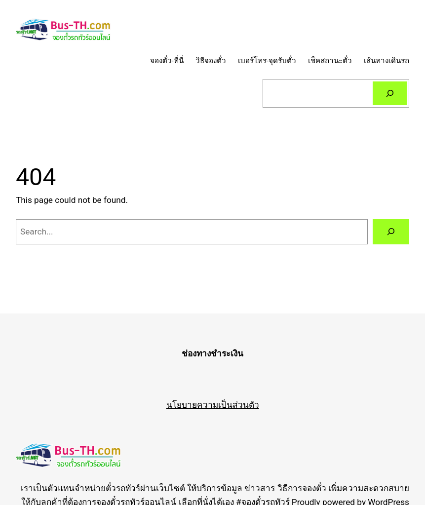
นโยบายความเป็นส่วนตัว (212, 405)
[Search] (390, 93)
